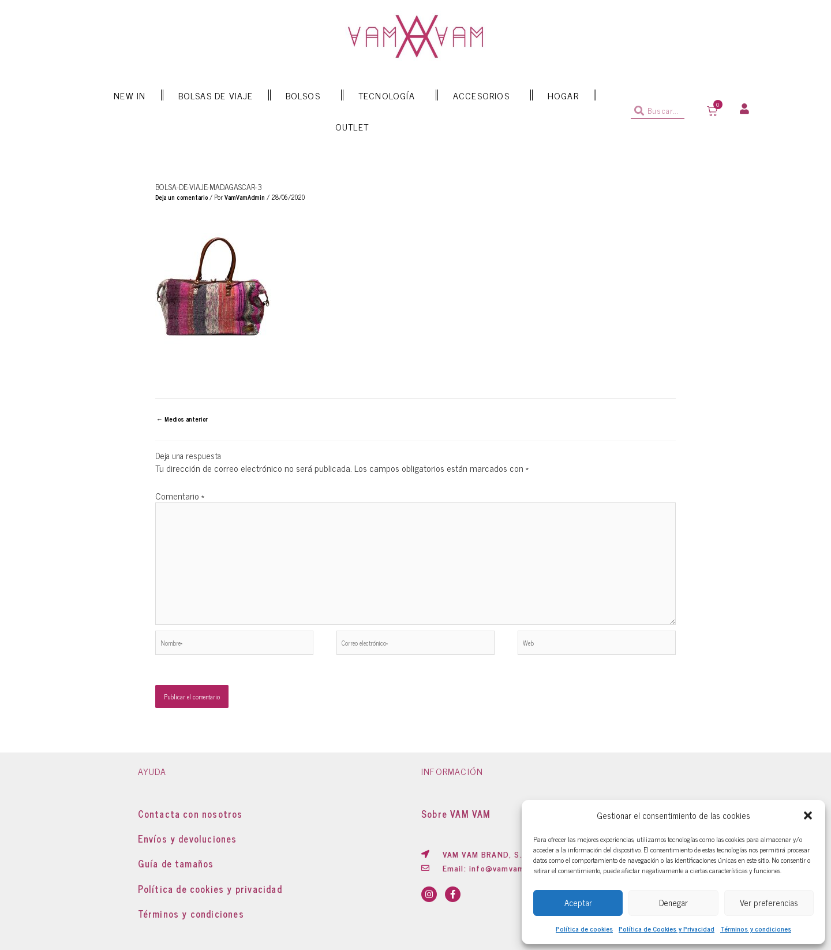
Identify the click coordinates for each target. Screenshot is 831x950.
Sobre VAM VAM (456, 813)
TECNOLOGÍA (389, 95)
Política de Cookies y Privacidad (666, 928)
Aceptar (578, 902)
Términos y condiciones (755, 928)
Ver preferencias (769, 902)
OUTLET (352, 126)
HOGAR (563, 95)
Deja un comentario (181, 197)
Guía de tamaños (176, 863)
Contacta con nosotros (190, 813)
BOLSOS (306, 95)
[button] (808, 815)
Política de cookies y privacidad (210, 888)
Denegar (673, 902)
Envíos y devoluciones (187, 838)
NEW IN (129, 95)
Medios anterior (182, 418)
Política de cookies (584, 928)
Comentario (179, 495)
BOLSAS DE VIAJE (215, 95)
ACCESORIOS (484, 95)
